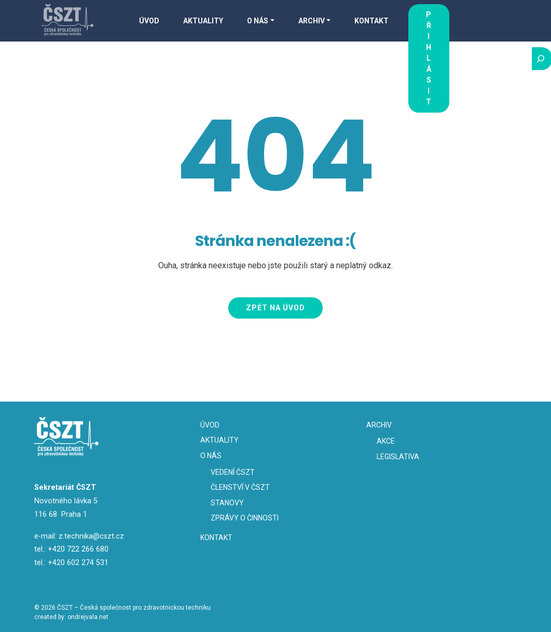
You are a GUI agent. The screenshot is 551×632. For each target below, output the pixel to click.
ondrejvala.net (87, 617)
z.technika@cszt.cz (91, 536)
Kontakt (371, 21)
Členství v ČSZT (240, 487)
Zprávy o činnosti (245, 518)
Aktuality (203, 21)
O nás (257, 21)
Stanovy (227, 503)
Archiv (311, 21)
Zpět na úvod (275, 308)
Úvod (149, 21)
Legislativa (398, 456)
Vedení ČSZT (233, 472)
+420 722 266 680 (78, 549)
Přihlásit (429, 58)
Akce (386, 441)
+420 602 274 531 (78, 562)
